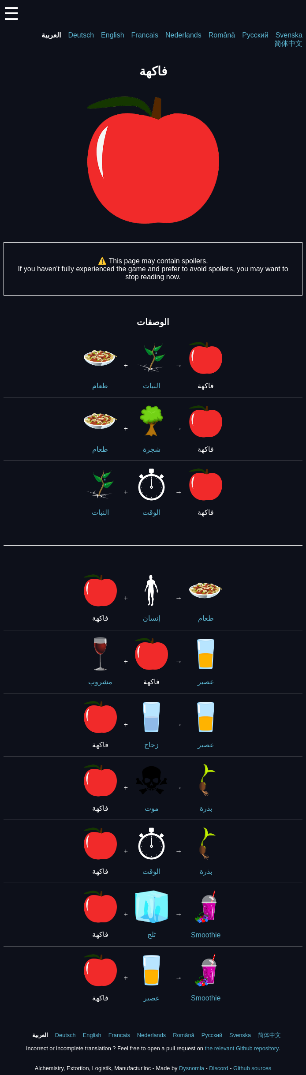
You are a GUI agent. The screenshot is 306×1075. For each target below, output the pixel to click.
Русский (255, 35)
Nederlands (183, 35)
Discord (218, 1068)
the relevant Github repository (241, 1048)
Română (222, 35)
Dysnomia (191, 1068)
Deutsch (81, 35)
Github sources (252, 1068)
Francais (144, 35)
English (112, 35)
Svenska (289, 35)
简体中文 (288, 43)
